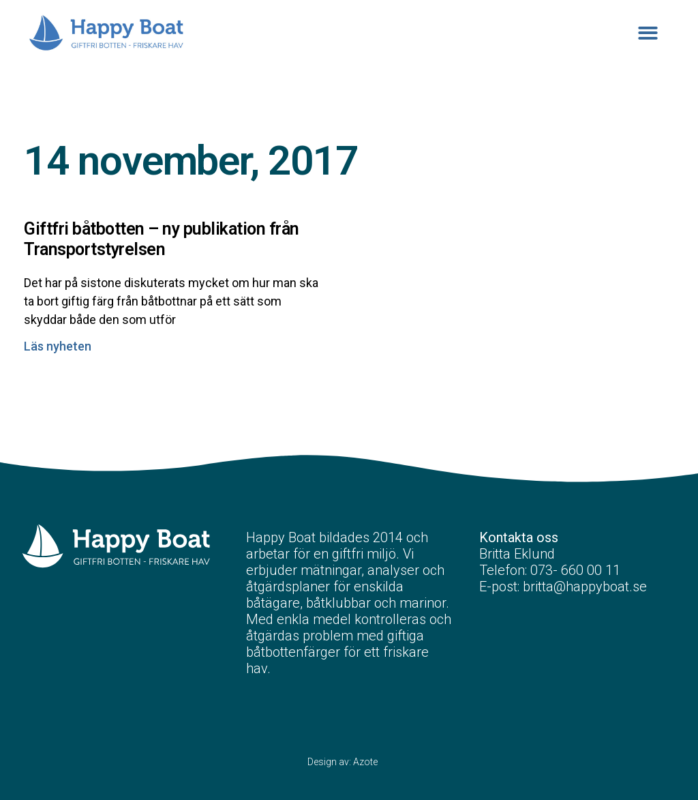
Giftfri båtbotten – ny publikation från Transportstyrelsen (161, 239)
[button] (649, 33)
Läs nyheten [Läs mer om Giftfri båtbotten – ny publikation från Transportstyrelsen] (57, 346)
